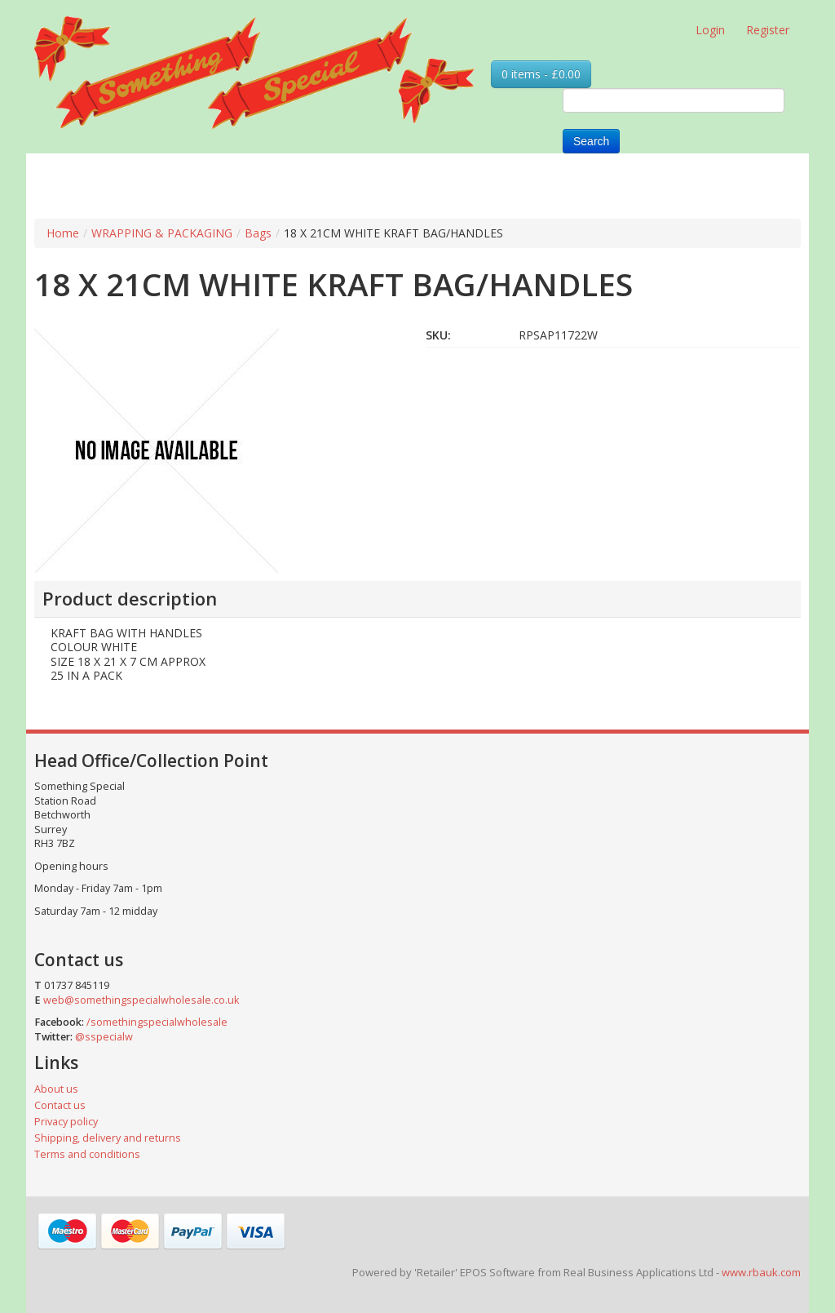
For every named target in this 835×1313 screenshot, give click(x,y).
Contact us (60, 1105)
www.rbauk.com (761, 1272)
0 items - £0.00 (541, 74)
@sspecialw (104, 1037)
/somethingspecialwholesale (157, 1022)
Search (591, 141)
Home (62, 233)
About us (56, 1089)
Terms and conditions (87, 1154)
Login (710, 30)
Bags (258, 233)
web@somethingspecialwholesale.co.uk (141, 1000)
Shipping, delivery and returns (107, 1138)
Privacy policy (66, 1122)
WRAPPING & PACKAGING (161, 233)
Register (767, 30)
